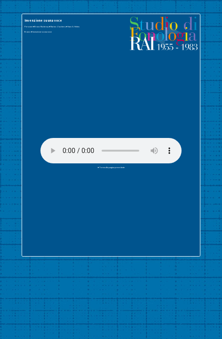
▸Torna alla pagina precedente (111, 167)
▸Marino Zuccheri (57, 26)
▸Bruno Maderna (40, 26)
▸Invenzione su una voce (41, 31)
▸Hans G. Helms (72, 26)
